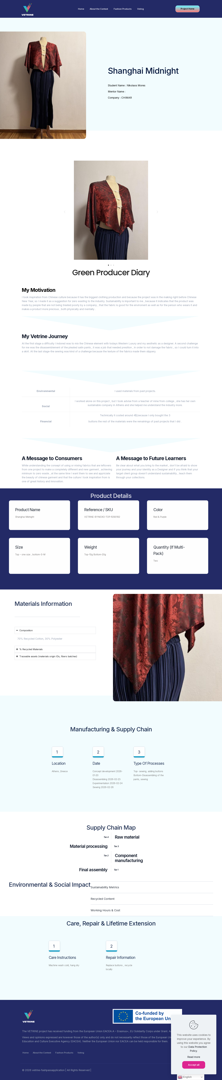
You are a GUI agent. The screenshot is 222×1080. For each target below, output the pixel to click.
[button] (64, 212)
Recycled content (103, 898)
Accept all (193, 1064)
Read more (193, 1056)
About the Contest (42, 1052)
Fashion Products (64, 1052)
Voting (80, 1052)
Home (26, 1052)
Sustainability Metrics (105, 887)
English (185, 1077)
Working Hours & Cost (105, 910)
